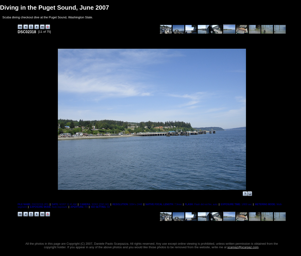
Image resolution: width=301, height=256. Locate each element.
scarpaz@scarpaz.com (242, 247)
